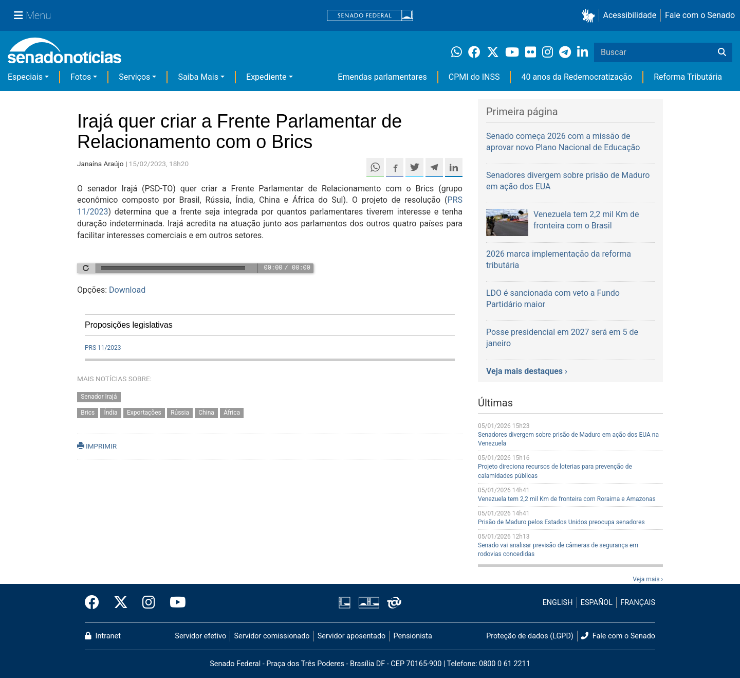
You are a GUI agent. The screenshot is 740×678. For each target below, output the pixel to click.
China (206, 412)
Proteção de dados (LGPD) (530, 636)
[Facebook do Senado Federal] (95, 603)
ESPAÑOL (597, 602)
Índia (110, 412)
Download (127, 290)
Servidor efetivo (200, 636)
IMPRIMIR (97, 446)
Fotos (80, 77)
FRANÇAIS (637, 602)
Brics (88, 412)
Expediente (266, 77)
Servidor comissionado (272, 636)
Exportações (144, 412)
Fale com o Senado (700, 15)
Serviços (134, 77)
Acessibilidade (630, 15)
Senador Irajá (99, 396)
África (232, 412)
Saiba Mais (198, 77)
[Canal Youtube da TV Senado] (174, 603)
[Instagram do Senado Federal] (148, 603)
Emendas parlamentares (382, 77)
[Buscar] (722, 52)
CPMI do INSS (474, 77)
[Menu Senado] (32, 15)
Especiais (25, 77)
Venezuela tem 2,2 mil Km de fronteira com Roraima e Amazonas (567, 499)
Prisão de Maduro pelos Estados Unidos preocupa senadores (561, 522)
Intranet (103, 636)
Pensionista (413, 636)
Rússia (180, 412)
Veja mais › (648, 579)
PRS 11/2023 (103, 347)
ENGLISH (558, 602)
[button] (590, 16)
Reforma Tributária (688, 77)
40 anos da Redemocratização (576, 77)
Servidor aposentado (351, 636)
